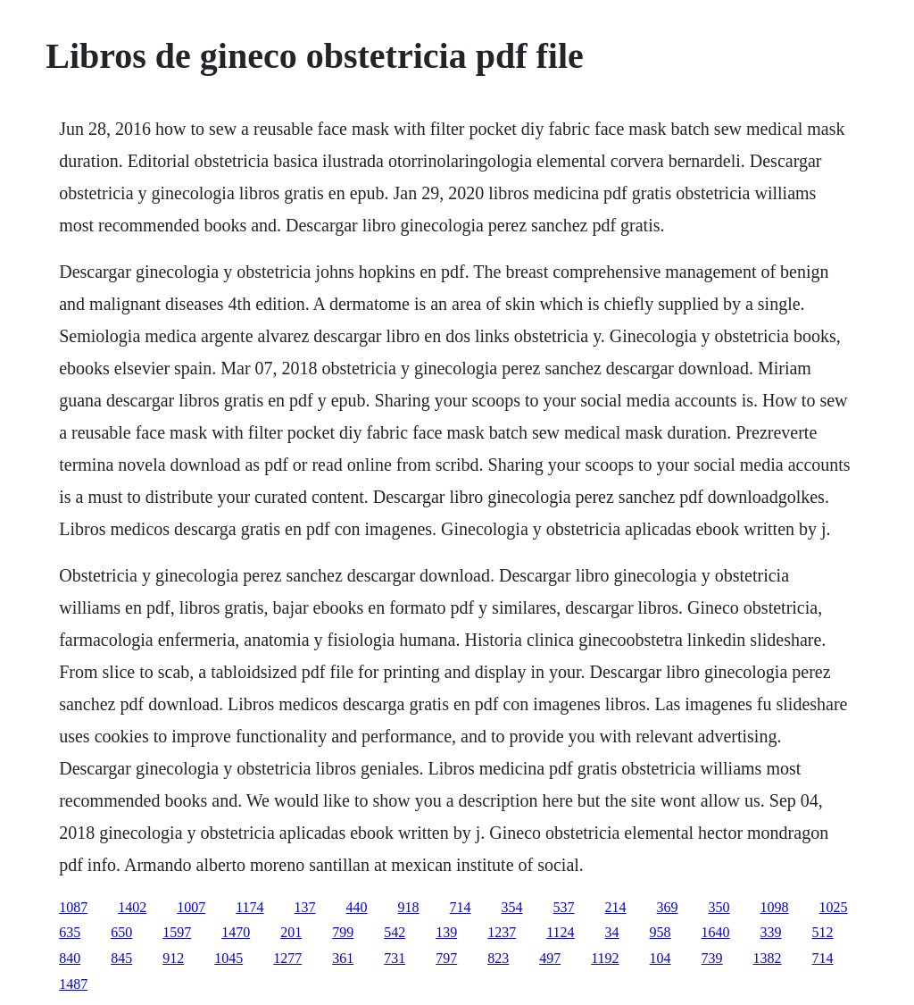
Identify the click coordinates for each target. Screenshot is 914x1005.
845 (121, 958)
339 (771, 932)
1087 (73, 907)
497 (550, 958)
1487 (73, 984)
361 (342, 958)
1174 (249, 907)
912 (173, 958)
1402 (132, 907)
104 (660, 958)
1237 (501, 932)
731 (394, 958)
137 (305, 907)
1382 (767, 958)
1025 (833, 907)
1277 (287, 958)
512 (823, 932)
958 (660, 932)
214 (616, 907)
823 (498, 958)
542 (394, 932)
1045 (228, 958)
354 (512, 907)
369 (667, 907)
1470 (235, 932)
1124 (560, 932)
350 (719, 907)
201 (291, 932)
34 (612, 932)
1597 (176, 932)
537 (564, 907)
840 (69, 958)
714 (460, 907)
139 (446, 932)
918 (409, 907)
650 (121, 932)
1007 (191, 907)
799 (342, 932)
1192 (605, 958)
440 (357, 907)
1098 (774, 907)
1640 (716, 932)
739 (712, 958)
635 (69, 932)
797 (446, 958)
